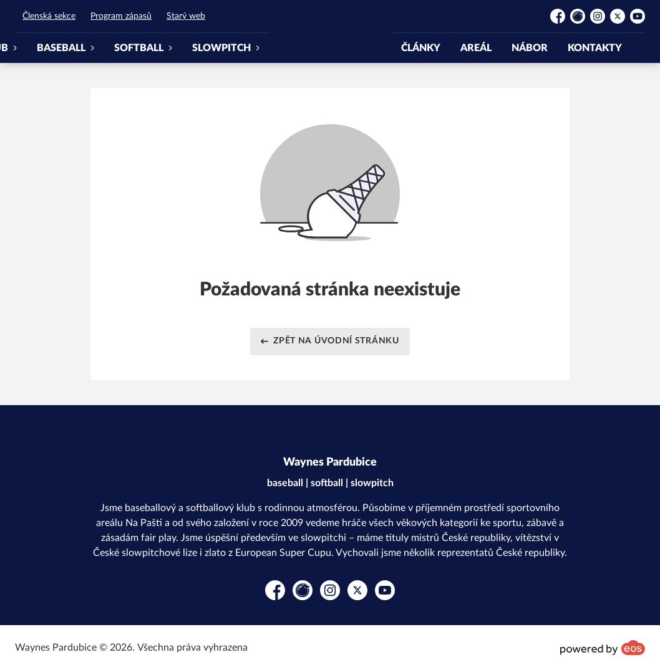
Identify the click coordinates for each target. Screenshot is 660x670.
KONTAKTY (595, 48)
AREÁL (476, 48)
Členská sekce (48, 16)
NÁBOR (530, 48)
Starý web (186, 16)
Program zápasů (121, 16)
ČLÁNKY (420, 48)
